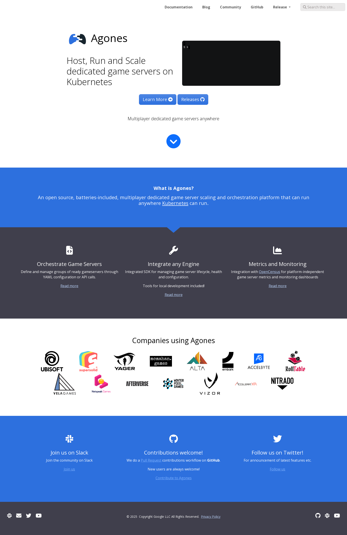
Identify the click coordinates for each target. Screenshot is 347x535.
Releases (192, 99)
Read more (69, 285)
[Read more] (173, 141)
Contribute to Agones (174, 478)
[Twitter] (28, 515)
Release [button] (280, 7)
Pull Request (151, 460)
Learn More (158, 99)
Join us (69, 469)
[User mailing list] (18, 515)
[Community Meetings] (39, 515)
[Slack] (9, 515)
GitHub (257, 7)
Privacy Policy (210, 516)
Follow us (277, 469)
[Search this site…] (322, 7)
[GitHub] (317, 515)
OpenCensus (269, 271)
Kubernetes (175, 203)
